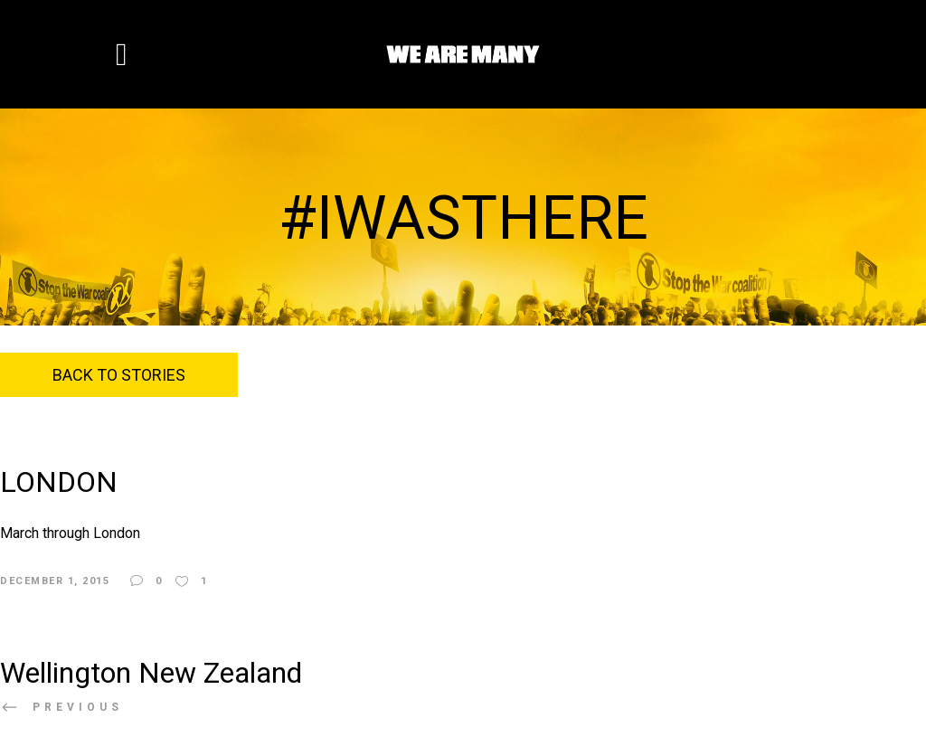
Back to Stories (118, 374)
